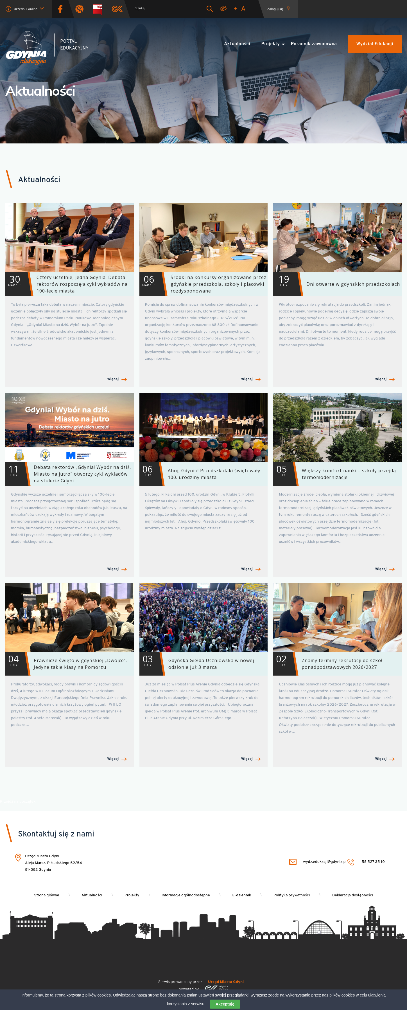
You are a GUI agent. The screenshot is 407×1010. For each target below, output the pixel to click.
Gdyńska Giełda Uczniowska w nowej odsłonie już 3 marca (196, 664)
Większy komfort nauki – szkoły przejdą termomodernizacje (334, 474)
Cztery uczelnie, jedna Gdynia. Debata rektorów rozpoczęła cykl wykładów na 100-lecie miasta (66, 284)
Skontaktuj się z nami (56, 834)
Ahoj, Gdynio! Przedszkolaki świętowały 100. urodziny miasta (199, 474)
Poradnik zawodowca (314, 44)
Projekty (270, 44)
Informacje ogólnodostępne (186, 895)
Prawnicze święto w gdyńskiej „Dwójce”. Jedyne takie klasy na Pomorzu (66, 664)
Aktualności (237, 44)
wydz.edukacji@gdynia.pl (318, 862)
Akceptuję (225, 1004)
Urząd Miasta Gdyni (226, 982)
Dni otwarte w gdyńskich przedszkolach (336, 284)
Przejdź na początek (17, 801)
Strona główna (43, 895)
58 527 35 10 (366, 862)
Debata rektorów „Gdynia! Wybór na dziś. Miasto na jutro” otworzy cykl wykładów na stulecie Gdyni (68, 474)
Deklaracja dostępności (355, 895)
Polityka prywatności (293, 895)
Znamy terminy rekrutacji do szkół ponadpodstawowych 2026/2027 (328, 664)
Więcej (117, 379)
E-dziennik (242, 895)
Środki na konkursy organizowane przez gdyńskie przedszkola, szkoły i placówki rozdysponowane (202, 284)
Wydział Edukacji (374, 44)
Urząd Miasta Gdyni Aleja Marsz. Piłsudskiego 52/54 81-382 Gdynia (53, 863)
